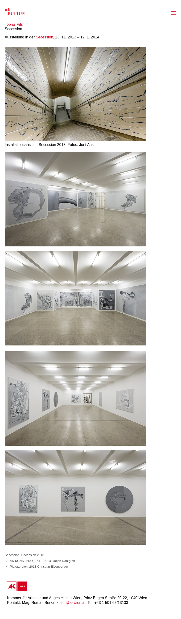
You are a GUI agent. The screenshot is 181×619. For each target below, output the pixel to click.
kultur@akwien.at (71, 603)
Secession (44, 37)
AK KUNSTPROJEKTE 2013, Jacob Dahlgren (42, 561)
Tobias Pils (14, 24)
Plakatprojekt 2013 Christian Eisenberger (39, 566)
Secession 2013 (32, 555)
